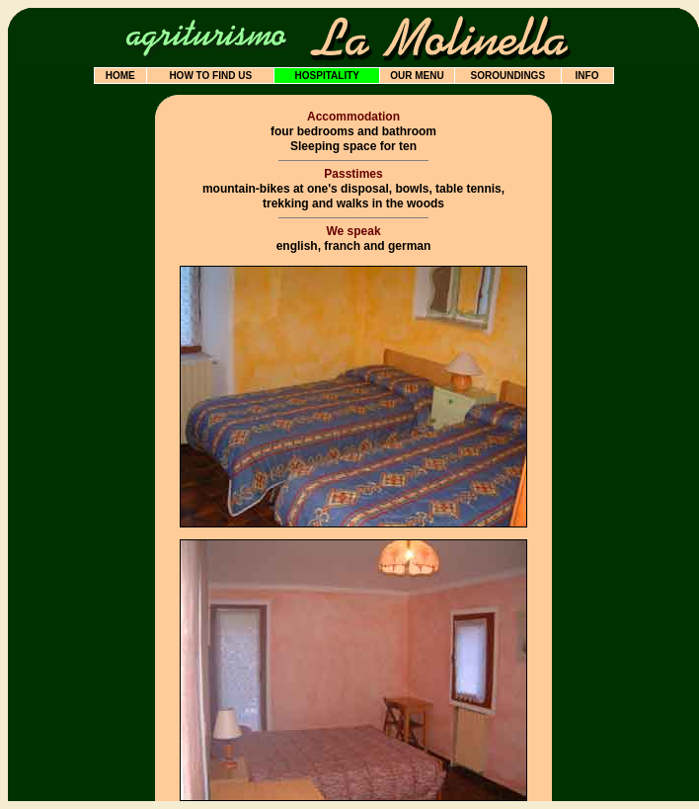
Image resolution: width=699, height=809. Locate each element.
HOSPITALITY (327, 75)
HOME (120, 75)
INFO (587, 75)
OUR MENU (416, 75)
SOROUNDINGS (507, 75)
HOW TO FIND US (210, 75)
